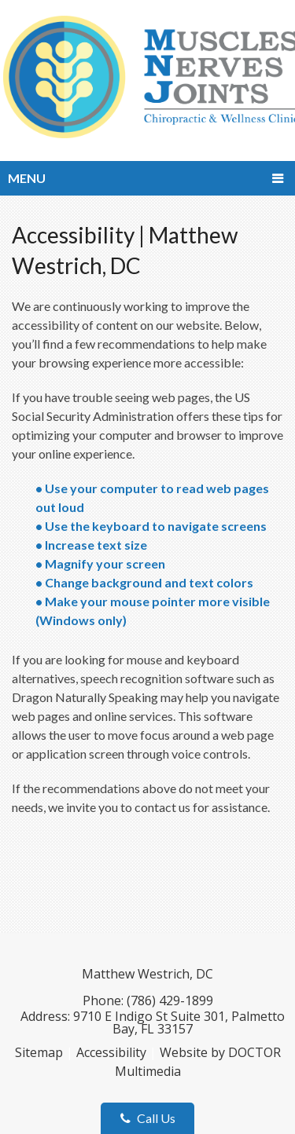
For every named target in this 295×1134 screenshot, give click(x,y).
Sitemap (39, 1052)
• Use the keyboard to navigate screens (152, 525)
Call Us (147, 1117)
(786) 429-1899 (170, 1000)
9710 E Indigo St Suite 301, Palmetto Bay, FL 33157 (179, 1022)
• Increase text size (92, 544)
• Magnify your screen (101, 563)
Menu (27, 177)
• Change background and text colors (145, 582)
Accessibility (111, 1052)
